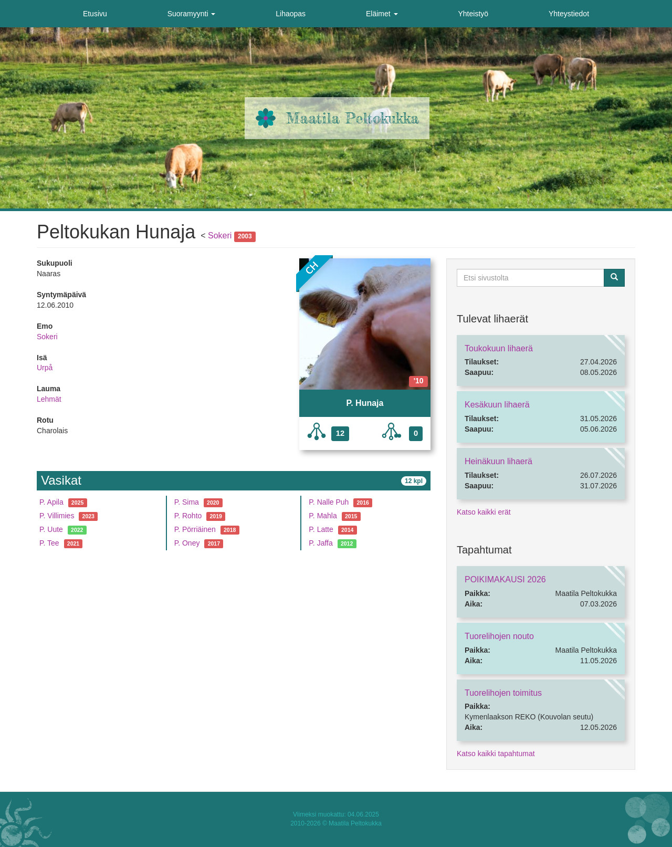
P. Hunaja (365, 403)
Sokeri (220, 235)
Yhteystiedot (569, 13)
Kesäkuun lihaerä (497, 404)
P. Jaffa (320, 543)
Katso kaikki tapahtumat (496, 753)
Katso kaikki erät (484, 512)
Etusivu (95, 13)
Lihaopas (291, 13)
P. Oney (187, 543)
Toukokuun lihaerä (499, 348)
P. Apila (51, 502)
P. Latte (321, 529)
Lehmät (49, 399)
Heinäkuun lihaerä (498, 461)
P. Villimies (56, 515)
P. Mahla (323, 515)
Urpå (44, 367)
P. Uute (51, 529)
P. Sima (186, 502)
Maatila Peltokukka (352, 118)
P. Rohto (188, 515)
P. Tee (49, 543)
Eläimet (382, 13)
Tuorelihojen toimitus (503, 692)
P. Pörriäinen (195, 529)
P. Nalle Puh (329, 502)
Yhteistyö (473, 13)
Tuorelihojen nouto (499, 636)
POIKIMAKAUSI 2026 (505, 579)
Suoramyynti (191, 13)
